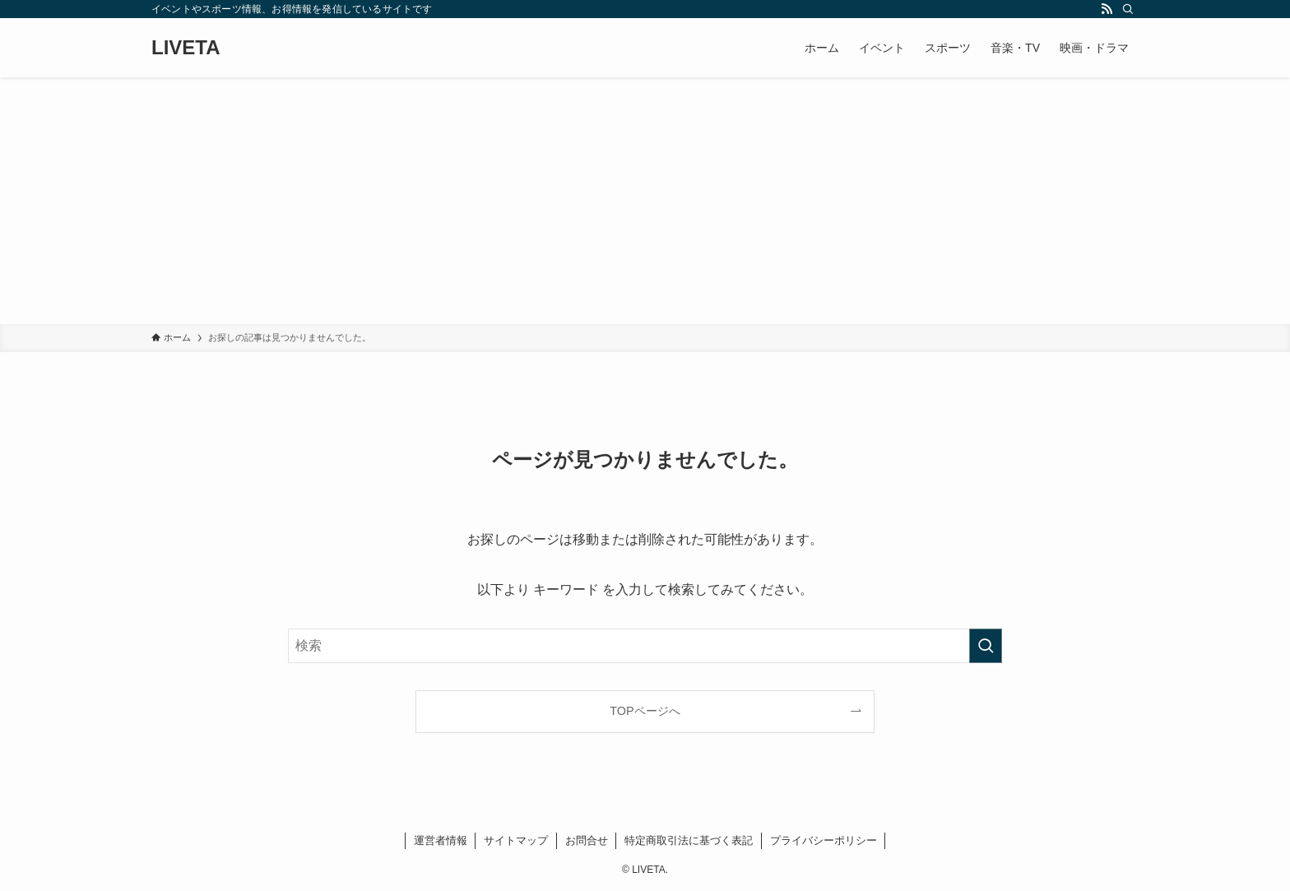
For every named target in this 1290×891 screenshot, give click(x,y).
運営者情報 (440, 840)
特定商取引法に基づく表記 (688, 840)
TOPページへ (645, 710)
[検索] (1128, 9)
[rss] (1106, 9)
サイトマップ (516, 840)
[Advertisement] (645, 201)
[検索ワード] (645, 646)
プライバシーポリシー (823, 840)
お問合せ (586, 840)
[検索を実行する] (985, 646)
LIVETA (185, 48)
